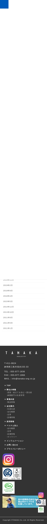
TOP (9, 385)
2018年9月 (8, 291)
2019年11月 (8, 280)
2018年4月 (8, 296)
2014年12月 (8, 307)
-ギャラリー (12, 437)
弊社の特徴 (11, 390)
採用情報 (10, 421)
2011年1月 (8, 328)
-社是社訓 (11, 409)
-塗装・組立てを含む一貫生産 (19, 392)
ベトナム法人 (12, 426)
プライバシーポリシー (16, 449)
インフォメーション (15, 441)
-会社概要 (11, 412)
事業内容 (10, 399)
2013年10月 (8, 312)
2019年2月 (8, 285)
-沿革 (9, 415)
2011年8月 (8, 318)
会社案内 (10, 406)
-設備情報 (11, 417)
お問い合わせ (12, 445)
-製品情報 (11, 402)
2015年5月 (8, 301)
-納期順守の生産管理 (16, 395)
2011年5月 (8, 323)
